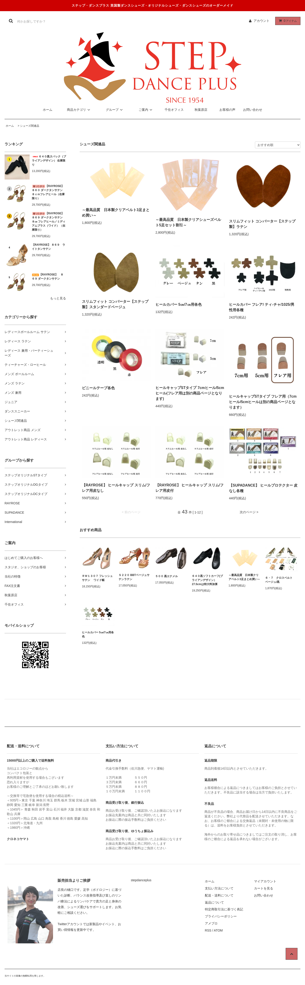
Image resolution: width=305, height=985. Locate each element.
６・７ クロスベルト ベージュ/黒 (280, 579)
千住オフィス (173, 109)
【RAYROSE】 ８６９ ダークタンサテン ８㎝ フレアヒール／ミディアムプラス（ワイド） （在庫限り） (49, 221)
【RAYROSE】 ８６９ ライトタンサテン (48, 246)
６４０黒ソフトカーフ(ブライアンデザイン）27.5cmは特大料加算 (207, 580)
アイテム (287, 21)
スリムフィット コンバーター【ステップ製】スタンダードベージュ (115, 304)
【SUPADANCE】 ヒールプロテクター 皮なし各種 (263, 488)
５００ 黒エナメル (166, 576)
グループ (115, 109)
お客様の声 (227, 109)
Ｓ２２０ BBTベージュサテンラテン (134, 577)
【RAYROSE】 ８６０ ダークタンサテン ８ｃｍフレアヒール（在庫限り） (48, 192)
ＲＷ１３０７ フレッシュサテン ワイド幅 (97, 578)
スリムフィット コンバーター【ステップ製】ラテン (262, 224)
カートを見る (263, 888)
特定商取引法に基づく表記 (224, 909)
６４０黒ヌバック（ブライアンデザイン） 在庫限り (49, 160)
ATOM (218, 930)
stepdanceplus (141, 880)
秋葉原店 (197, 109)
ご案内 (146, 109)
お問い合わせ (252, 109)
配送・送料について (219, 895)
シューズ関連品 (29, 125)
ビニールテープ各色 (98, 388)
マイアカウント (265, 881)
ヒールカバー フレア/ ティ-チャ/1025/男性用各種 (261, 307)
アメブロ (211, 923)
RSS (208, 930)
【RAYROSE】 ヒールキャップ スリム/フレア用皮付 (189, 487)
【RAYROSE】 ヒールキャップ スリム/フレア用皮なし (116, 487)
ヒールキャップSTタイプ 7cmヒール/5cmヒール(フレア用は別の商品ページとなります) (189, 393)
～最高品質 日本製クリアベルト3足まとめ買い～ (116, 212)
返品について (214, 902)
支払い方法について (219, 888)
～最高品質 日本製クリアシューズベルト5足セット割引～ (188, 222)
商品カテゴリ (79, 109)
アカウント (261, 21)
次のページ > (249, 512)
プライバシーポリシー (221, 916)
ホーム (47, 109)
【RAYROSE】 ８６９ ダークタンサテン (47, 276)
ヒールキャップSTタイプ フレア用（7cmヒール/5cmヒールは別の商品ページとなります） (263, 401)
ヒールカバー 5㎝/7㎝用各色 (178, 304)
